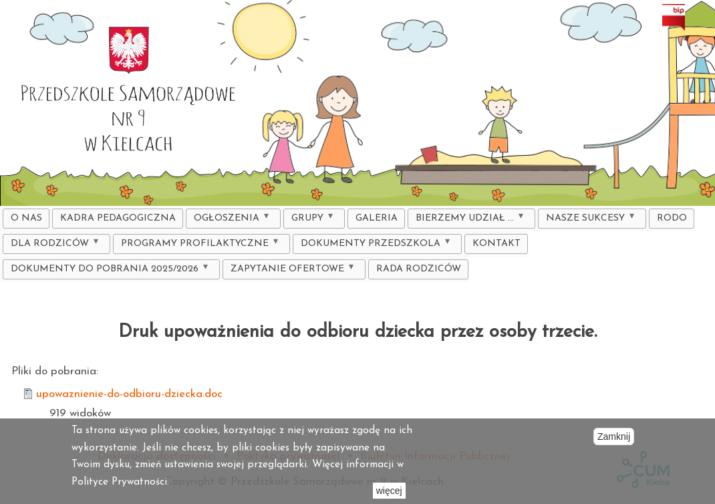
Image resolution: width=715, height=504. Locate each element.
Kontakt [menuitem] (496, 244)
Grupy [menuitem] (310, 220)
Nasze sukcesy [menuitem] (588, 220)
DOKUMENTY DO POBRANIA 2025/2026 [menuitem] (107, 271)
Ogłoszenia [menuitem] (229, 220)
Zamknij (613, 436)
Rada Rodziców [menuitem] (418, 269)
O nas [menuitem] (26, 218)
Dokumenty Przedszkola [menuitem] (373, 245)
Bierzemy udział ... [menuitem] (468, 220)
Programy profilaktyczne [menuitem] (198, 245)
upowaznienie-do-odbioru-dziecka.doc (129, 394)
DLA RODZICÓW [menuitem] (53, 245)
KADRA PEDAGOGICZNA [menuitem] (118, 218)
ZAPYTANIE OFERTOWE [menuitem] (290, 271)
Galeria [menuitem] (376, 218)
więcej (389, 490)
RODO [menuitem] (672, 218)
